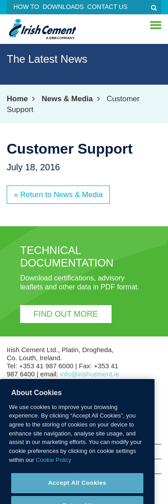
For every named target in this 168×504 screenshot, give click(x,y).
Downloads (63, 6)
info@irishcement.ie (89, 374)
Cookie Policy (53, 466)
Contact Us (107, 6)
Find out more (66, 314)
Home (17, 99)
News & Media (67, 99)
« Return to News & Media (58, 194)
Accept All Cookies (77, 490)
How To (26, 6)
